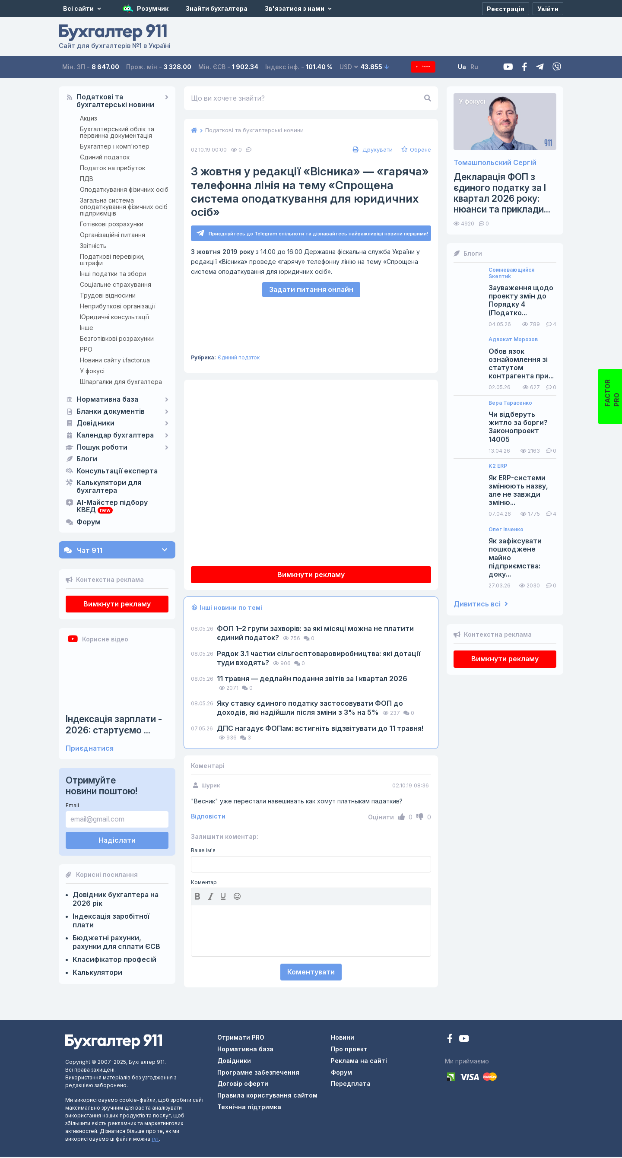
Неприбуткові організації (118, 306)
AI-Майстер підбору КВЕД (112, 506)
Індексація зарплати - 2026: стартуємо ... (114, 724)
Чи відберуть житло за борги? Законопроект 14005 (518, 427)
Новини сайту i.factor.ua (115, 360)
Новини (342, 1038)
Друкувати (372, 149)
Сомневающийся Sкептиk (511, 273)
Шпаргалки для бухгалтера (121, 381)
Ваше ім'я (203, 852)
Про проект (349, 1050)
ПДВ (86, 178)
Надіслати (117, 840)
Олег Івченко (506, 530)
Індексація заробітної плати (111, 920)
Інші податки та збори (113, 273)
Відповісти (208, 817)
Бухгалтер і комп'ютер (114, 146)
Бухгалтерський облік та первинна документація (117, 132)
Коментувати (311, 973)
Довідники (95, 423)
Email (72, 805)
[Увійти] (548, 8)
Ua (475, 66)
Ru (488, 66)
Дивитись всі (481, 604)
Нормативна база (107, 399)
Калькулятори (97, 972)
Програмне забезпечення (258, 1073)
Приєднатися (90, 748)
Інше (86, 327)
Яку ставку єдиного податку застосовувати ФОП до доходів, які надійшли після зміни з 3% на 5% (310, 709)
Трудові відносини (108, 295)
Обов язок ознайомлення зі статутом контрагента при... (521, 364)
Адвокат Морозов (513, 339)
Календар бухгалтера (115, 435)
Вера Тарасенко (510, 403)
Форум (88, 522)
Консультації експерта (117, 471)
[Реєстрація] (505, 8)
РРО (86, 349)
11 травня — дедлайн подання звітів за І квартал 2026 (312, 680)
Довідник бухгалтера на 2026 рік (116, 898)
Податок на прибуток (112, 167)
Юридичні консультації (114, 316)
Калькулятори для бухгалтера (108, 487)
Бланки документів (110, 412)
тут (155, 1140)
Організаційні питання (112, 234)
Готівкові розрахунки (111, 224)
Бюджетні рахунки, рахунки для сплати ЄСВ (116, 942)
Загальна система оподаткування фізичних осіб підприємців (124, 207)
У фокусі (92, 370)
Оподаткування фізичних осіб (124, 189)
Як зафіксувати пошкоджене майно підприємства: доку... (515, 557)
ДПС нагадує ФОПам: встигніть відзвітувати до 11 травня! (320, 729)
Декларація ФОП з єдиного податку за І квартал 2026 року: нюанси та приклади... (502, 193)
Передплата (430, 66)
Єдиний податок (105, 157)
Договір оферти (242, 1084)
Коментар (204, 884)
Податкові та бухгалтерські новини (115, 101)
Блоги (86, 459)
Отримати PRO (240, 1038)
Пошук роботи (101, 447)
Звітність (93, 245)
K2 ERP (498, 466)
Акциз (88, 118)
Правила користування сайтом (267, 1096)
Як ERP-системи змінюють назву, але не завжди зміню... (518, 490)
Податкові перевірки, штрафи (112, 259)
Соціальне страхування (115, 284)
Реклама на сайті (359, 1062)
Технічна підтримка (249, 1108)
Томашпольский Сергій (495, 163)
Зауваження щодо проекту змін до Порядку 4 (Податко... (521, 300)
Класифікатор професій (114, 959)
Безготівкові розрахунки (117, 338)
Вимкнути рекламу (117, 604)
